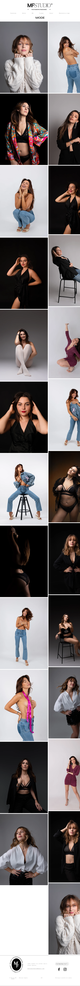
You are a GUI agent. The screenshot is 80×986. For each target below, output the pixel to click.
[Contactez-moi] (62, 963)
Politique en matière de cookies (63, 977)
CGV (41, 977)
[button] (24, 13)
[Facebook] (59, 969)
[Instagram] (65, 969)
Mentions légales (23, 977)
